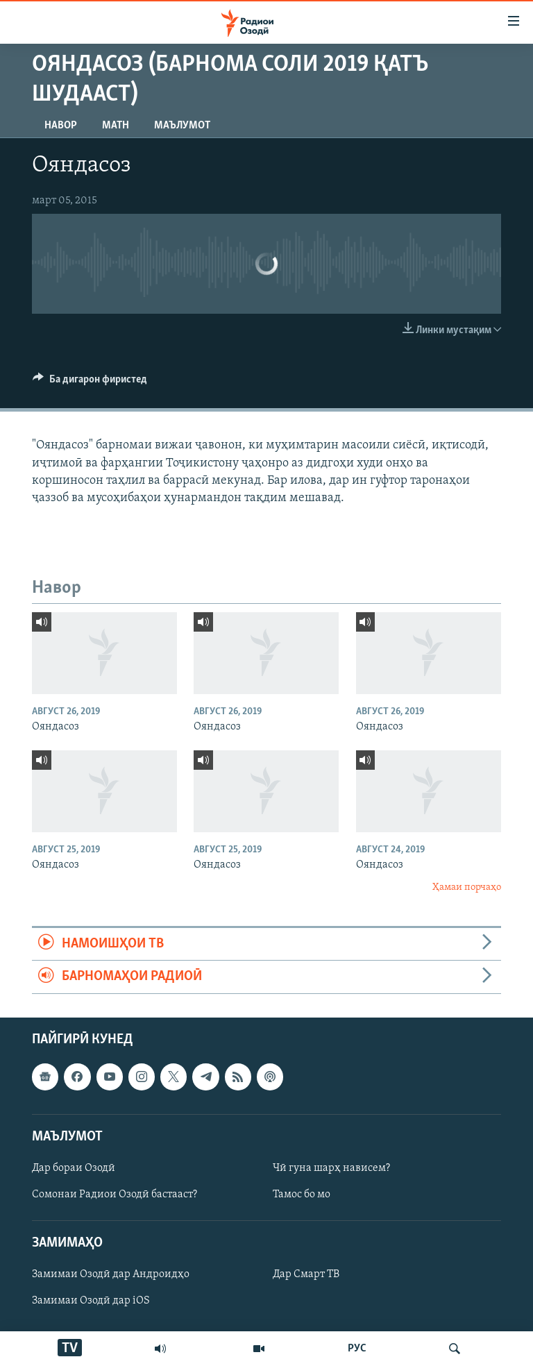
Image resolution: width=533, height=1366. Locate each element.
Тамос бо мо (301, 1194)
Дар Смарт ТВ (306, 1274)
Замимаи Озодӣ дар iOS (91, 1300)
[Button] (90, 382)
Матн (115, 125)
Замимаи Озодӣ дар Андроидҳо (110, 1274)
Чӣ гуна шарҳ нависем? (331, 1168)
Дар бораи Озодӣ (73, 1168)
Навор (60, 125)
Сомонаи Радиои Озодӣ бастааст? (114, 1194)
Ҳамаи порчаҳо (466, 887)
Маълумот (182, 125)
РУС (357, 1348)
